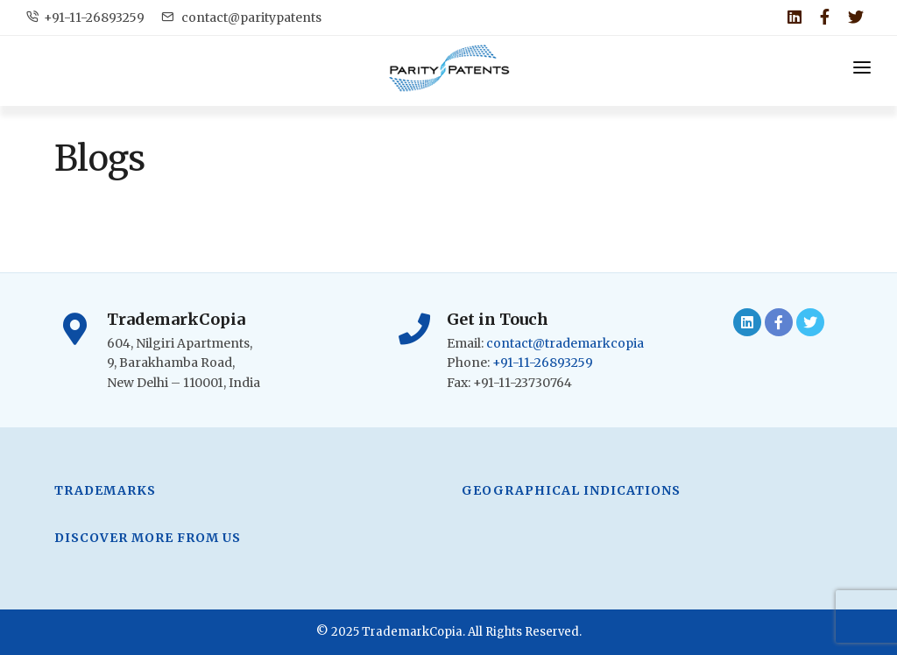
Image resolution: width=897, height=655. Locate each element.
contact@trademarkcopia (565, 343)
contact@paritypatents (241, 17)
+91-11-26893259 (85, 17)
